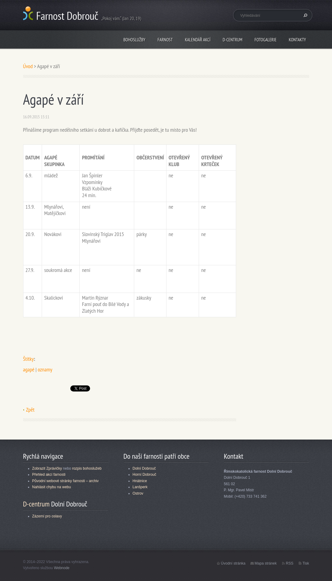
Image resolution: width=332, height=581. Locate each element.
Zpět (30, 409)
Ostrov (138, 493)
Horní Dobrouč (144, 474)
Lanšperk (140, 487)
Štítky (28, 358)
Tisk (305, 563)
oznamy (45, 369)
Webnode (61, 568)
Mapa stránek (266, 563)
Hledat (304, 15)
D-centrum (233, 40)
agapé (28, 369)
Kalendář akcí (198, 40)
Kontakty (297, 40)
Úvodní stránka (233, 563)
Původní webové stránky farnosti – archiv (65, 481)
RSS (289, 563)
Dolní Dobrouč (144, 468)
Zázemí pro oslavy (47, 516)
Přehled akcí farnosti (48, 474)
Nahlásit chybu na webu (51, 487)
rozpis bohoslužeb (87, 468)
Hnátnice (140, 481)
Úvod (28, 66)
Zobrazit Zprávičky (47, 468)
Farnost (165, 40)
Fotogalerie (266, 40)
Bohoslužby (134, 40)
